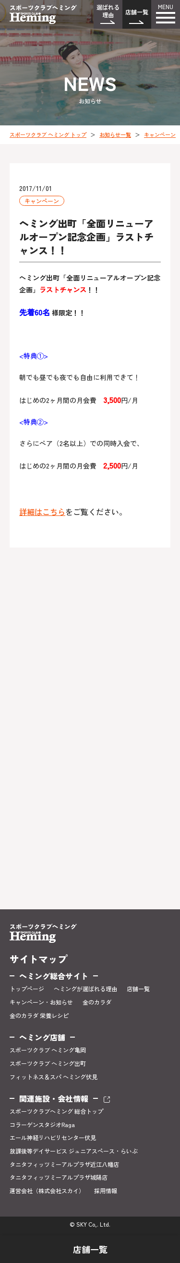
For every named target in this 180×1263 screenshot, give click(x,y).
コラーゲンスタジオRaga (42, 1125)
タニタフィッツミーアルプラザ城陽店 (59, 1177)
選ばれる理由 (108, 11)
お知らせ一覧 (115, 134)
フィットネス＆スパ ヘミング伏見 (53, 1077)
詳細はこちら (42, 511)
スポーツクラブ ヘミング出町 (48, 1063)
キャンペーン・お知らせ (41, 1002)
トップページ (27, 989)
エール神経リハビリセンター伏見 (53, 1137)
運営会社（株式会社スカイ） (47, 1191)
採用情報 (105, 1191)
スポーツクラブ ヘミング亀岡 (48, 1050)
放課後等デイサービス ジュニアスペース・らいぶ (74, 1151)
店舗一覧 (136, 12)
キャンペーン (160, 134)
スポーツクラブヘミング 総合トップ (56, 1111)
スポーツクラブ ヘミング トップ (48, 134)
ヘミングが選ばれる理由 (85, 989)
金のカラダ (97, 1002)
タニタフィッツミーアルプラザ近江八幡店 (64, 1164)
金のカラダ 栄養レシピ (39, 1015)
